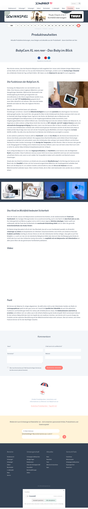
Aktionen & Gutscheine (52, 466)
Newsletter (49, 460)
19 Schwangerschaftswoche (80, 26)
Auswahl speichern (38, 500)
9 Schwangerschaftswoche (45, 26)
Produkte (70, 8)
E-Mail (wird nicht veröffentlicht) (54, 346)
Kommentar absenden (54, 369)
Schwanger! (31, 8)
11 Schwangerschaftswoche (52, 26)
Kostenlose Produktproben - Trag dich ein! (44, 407)
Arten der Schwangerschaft (33, 466)
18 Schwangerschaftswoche (76, 26)
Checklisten (69, 458)
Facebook (39, 58)
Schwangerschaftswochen (33, 458)
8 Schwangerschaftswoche (42, 26)
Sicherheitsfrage (27, 435)
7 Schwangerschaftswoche (38, 26)
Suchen (80, 4)
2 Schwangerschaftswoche (21, 26)
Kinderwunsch (12, 8)
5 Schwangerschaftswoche (31, 26)
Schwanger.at (38, 28)
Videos (28, 474)
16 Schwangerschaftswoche (69, 26)
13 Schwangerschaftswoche (59, 26)
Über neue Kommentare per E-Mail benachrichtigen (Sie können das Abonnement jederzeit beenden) (25, 370)
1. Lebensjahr (55, 8)
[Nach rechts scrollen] (78, 25)
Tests (47, 463)
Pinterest (45, 58)
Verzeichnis (69, 468)
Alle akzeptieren (50, 500)
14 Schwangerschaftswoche (63, 26)
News (63, 8)
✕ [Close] (63, 490)
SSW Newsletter (11, 26)
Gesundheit (29, 468)
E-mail (42, 58)
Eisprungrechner (70, 466)
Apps (47, 468)
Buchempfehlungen (32, 471)
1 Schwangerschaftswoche (17, 26)
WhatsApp (49, 58)
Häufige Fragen (30, 460)
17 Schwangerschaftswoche (73, 26)
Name (10, 346)
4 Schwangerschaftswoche (28, 26)
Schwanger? (22, 8)
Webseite (48, 353)
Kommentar (10, 353)
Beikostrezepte (70, 460)
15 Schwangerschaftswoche (66, 26)
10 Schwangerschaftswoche (49, 26)
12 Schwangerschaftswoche (56, 26)
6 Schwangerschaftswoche (35, 26)
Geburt (38, 8)
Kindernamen (30, 463)
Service (78, 8)
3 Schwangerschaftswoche (24, 26)
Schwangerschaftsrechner (72, 463)
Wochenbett (46, 8)
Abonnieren (64, 438)
